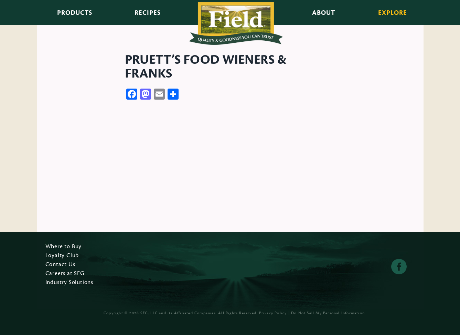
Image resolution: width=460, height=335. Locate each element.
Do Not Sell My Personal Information (328, 313)
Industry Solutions (69, 282)
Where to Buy (63, 246)
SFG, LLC (149, 313)
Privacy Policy (273, 313)
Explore (392, 13)
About (323, 13)
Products (74, 13)
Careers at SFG (65, 273)
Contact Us (60, 264)
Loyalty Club (62, 255)
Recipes (148, 13)
